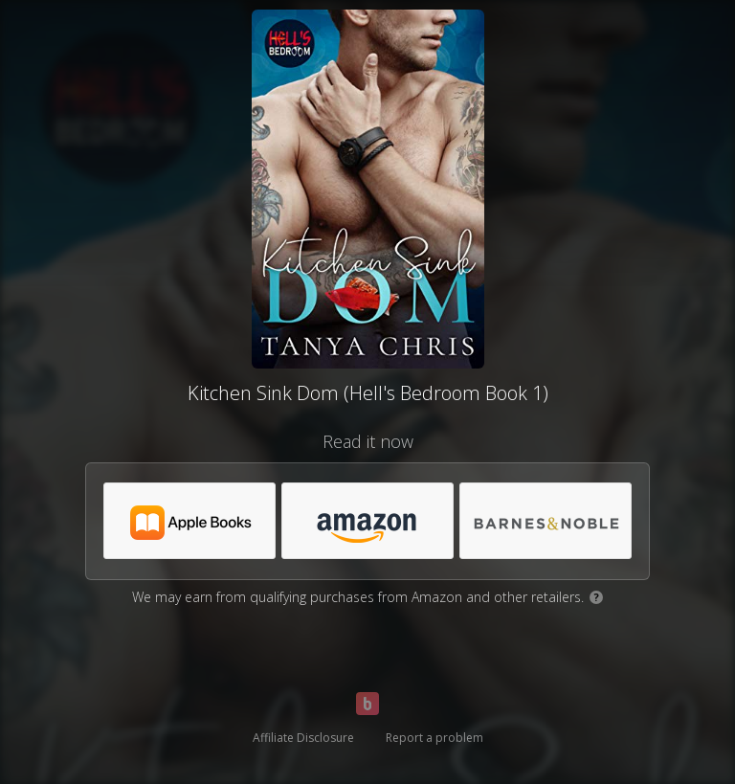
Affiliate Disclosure (303, 737)
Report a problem (434, 737)
